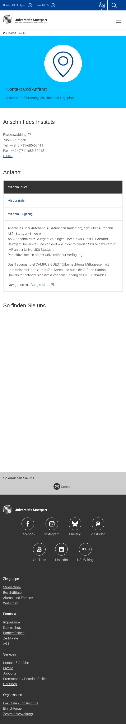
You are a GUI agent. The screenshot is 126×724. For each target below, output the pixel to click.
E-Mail (8, 153)
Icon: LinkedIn (61, 546)
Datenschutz (12, 625)
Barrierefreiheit (13, 630)
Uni (14, 5)
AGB (6, 640)
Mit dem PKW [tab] (17, 184)
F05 (42, 5)
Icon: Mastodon (98, 521)
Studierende (12, 584)
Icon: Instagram (52, 521)
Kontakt (63, 484)
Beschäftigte (12, 589)
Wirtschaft (10, 600)
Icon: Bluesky (75, 521)
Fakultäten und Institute (20, 700)
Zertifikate (10, 635)
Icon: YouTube (39, 546)
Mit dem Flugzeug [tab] (20, 211)
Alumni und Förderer (18, 595)
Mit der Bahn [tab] (16, 198)
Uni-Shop (10, 681)
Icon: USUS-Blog (85, 546)
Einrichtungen (13, 705)
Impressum (11, 619)
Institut (9, 31)
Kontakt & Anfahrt (16, 660)
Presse (8, 665)
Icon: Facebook (28, 521)
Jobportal (10, 670)
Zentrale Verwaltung (18, 711)
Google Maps (40, 282)
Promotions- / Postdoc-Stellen (25, 676)
